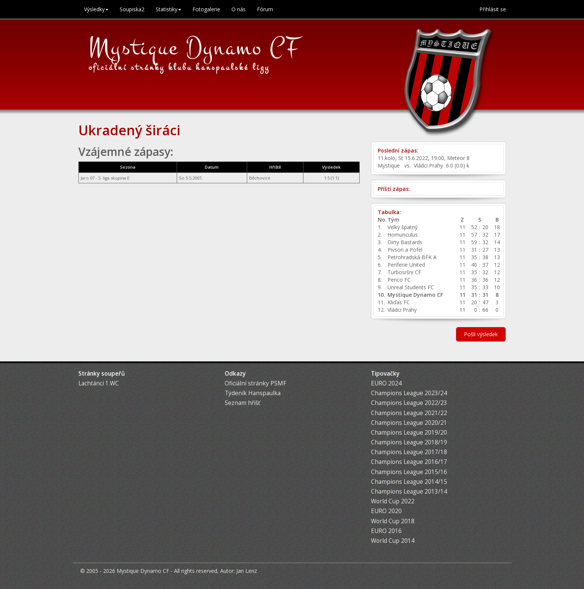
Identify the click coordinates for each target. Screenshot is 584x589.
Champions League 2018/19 (409, 442)
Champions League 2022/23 (409, 403)
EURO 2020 (386, 511)
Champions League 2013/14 (409, 491)
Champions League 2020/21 (409, 423)
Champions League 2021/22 (409, 413)
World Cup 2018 (392, 521)
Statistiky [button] (168, 9)
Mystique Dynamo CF (195, 47)
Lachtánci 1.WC (98, 383)
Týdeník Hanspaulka (253, 393)
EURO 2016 (386, 531)
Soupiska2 (132, 9)
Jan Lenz (246, 570)
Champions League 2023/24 (409, 393)
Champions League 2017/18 (409, 452)
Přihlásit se (492, 9)
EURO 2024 (386, 383)
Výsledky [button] (96, 9)
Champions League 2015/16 (409, 472)
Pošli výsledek (481, 334)
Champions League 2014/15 (409, 482)
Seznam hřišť (242, 403)
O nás (238, 9)
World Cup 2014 (392, 541)
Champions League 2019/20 (409, 432)
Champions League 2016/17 (409, 462)
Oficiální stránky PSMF (255, 383)
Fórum (265, 9)
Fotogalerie (206, 9)
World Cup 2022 (392, 501)
